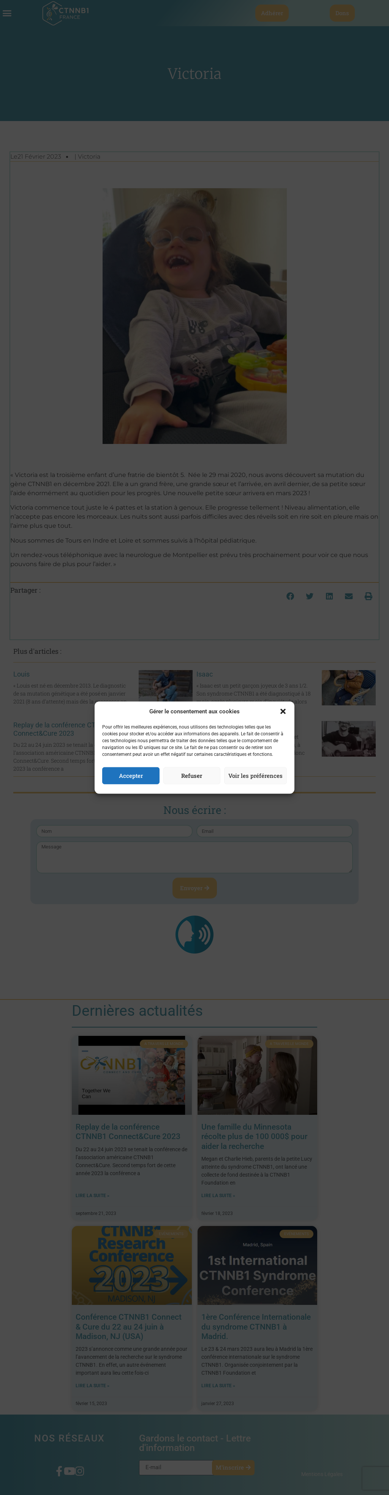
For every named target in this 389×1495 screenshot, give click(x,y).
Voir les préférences (255, 775)
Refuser (191, 775)
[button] (283, 711)
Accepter (131, 775)
